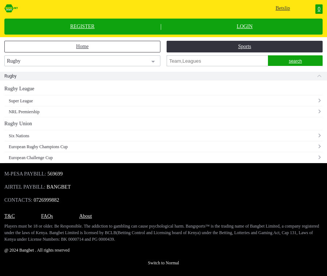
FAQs (47, 216)
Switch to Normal (163, 263)
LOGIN (245, 26)
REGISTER (82, 26)
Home (82, 46)
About (85, 216)
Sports (244, 46)
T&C (9, 216)
